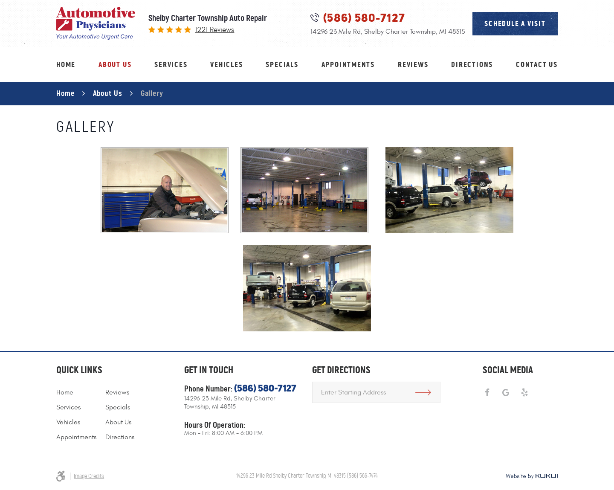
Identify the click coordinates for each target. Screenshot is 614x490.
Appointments (348, 64)
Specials (282, 64)
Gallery (152, 93)
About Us (114, 64)
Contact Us (537, 64)
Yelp (524, 393)
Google (505, 393)
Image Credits (89, 476)
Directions (472, 64)
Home (65, 64)
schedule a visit (515, 23)
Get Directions (423, 392)
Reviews (413, 64)
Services (170, 64)
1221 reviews (214, 30)
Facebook (487, 393)
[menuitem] (65, 64)
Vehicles (226, 64)
